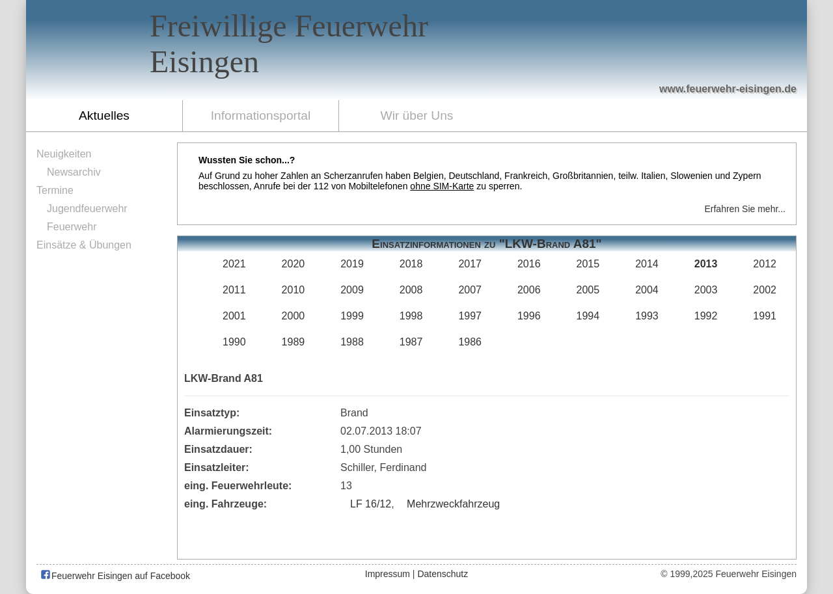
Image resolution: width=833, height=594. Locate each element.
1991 (764, 315)
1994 (588, 315)
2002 (764, 289)
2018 (411, 263)
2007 (470, 289)
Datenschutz (442, 574)
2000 (293, 315)
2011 (234, 289)
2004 (647, 289)
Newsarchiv (74, 172)
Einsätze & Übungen (83, 244)
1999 (352, 315)
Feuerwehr (71, 226)
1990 (234, 341)
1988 (352, 341)
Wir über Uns (417, 115)
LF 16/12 (370, 503)
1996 (529, 315)
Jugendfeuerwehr (87, 208)
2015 (588, 263)
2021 (234, 263)
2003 (706, 289)
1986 (470, 341)
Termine (55, 190)
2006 (529, 289)
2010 (293, 289)
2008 (411, 289)
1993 (647, 315)
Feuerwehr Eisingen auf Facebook (115, 576)
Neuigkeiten (64, 153)
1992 (706, 315)
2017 (470, 263)
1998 (411, 315)
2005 (588, 289)
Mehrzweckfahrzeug (453, 503)
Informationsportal (261, 115)
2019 (352, 263)
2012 (764, 263)
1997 (470, 315)
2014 (647, 263)
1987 (411, 341)
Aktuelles (104, 115)
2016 (529, 263)
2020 (293, 263)
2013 (706, 263)
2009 (352, 289)
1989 (293, 341)
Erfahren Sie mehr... (744, 209)
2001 (234, 315)
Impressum (387, 574)
